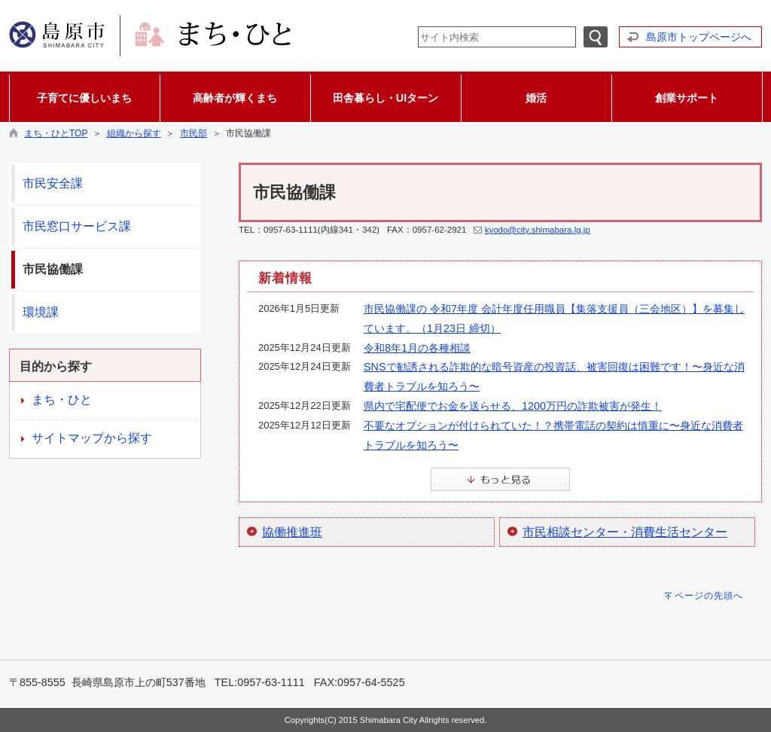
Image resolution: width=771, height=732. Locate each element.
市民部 (193, 133)
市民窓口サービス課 (77, 226)
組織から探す (134, 133)
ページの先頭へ (709, 595)
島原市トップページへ (698, 37)
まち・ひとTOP (55, 133)
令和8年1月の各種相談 (417, 348)
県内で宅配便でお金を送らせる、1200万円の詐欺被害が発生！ (513, 406)
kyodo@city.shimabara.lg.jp (537, 229)
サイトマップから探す (92, 438)
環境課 (41, 312)
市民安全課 (53, 183)
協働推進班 (292, 532)
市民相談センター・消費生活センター (625, 532)
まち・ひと (62, 399)
